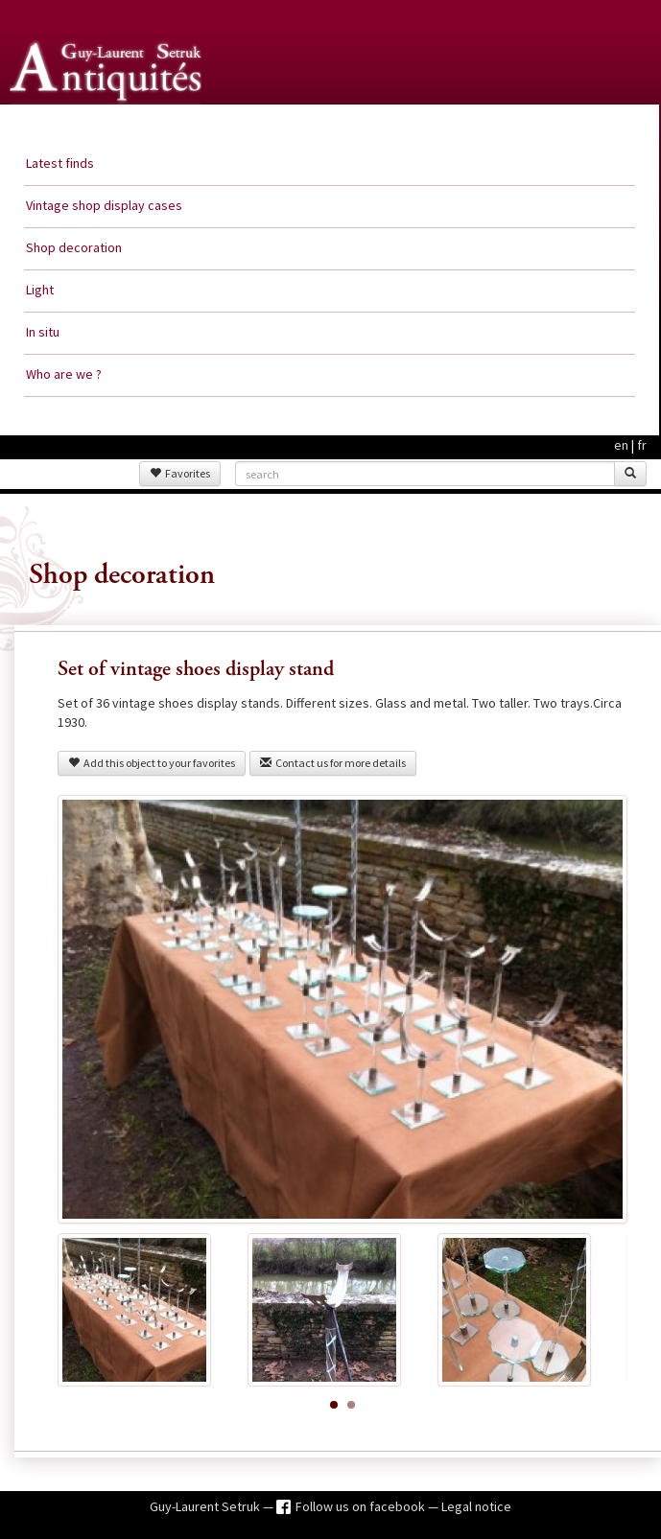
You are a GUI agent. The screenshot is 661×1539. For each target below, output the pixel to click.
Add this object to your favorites (151, 763)
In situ (42, 331)
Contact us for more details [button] (333, 763)
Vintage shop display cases (104, 205)
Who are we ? (64, 374)
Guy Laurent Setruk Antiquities (109, 124)
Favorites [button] (180, 473)
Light (40, 289)
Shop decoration (74, 247)
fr (642, 445)
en (621, 445)
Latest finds (60, 163)
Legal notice (476, 1506)
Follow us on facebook (361, 1506)
